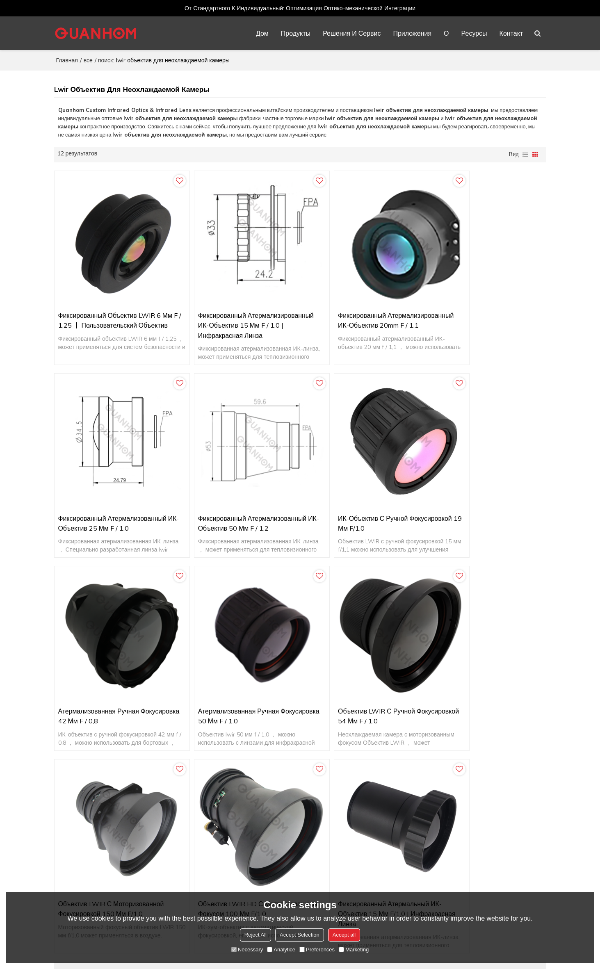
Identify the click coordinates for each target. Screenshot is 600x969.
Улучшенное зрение (437, 873)
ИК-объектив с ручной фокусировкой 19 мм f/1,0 (222, 491)
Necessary (247, 949)
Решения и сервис (352, 33)
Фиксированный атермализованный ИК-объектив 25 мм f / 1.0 (485, 303)
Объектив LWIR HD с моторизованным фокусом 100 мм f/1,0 (359, 673)
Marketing (354, 949)
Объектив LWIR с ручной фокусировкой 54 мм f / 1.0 (100, 668)
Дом (262, 33)
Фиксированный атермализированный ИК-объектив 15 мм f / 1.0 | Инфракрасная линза (237, 308)
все (88, 59)
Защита (421, 861)
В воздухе (424, 799)
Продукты (296, 33)
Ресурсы (475, 33)
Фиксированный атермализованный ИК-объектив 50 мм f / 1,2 (113, 491)
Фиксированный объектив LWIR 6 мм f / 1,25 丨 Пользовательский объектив (110, 308)
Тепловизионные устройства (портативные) (469, 849)
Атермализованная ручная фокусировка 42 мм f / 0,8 (347, 491)
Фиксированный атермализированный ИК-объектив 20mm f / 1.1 (361, 308)
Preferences (317, 949)
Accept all (344, 935)
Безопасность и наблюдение (449, 812)
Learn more (87, 878)
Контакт (512, 33)
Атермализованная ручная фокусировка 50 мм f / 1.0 (471, 491)
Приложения (413, 33)
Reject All (255, 935)
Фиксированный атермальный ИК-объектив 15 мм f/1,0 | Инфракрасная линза (482, 673)
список (525, 153)
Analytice (281, 949)
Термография (429, 836)
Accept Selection (299, 935)
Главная (67, 59)
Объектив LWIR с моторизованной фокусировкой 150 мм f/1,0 (235, 668)
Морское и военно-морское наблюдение (465, 824)
